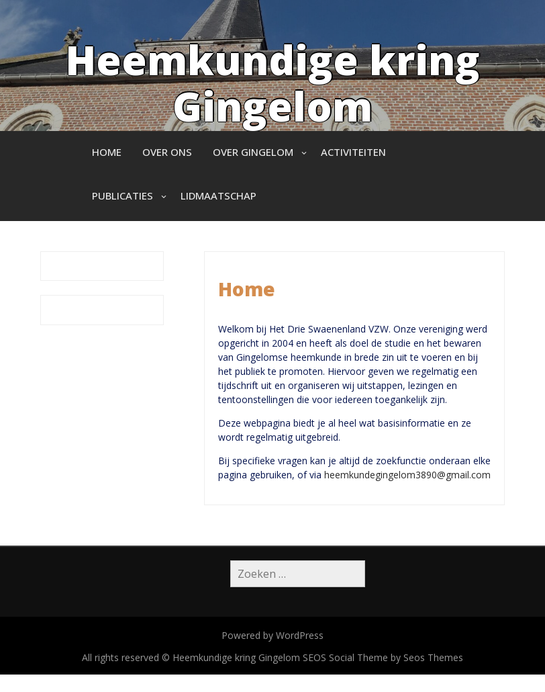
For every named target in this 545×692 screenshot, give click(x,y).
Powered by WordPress (272, 635)
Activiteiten (353, 152)
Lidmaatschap (218, 195)
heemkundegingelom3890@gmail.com (407, 474)
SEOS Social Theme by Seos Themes (383, 657)
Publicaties (122, 195)
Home (106, 152)
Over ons (167, 152)
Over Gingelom (253, 152)
